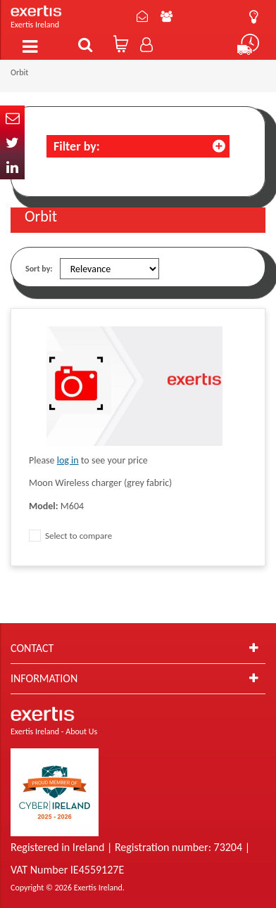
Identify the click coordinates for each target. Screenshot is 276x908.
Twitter (12, 142)
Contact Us (142, 16)
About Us (166, 16)
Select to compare (70, 535)
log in (68, 460)
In (12, 167)
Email (12, 117)
